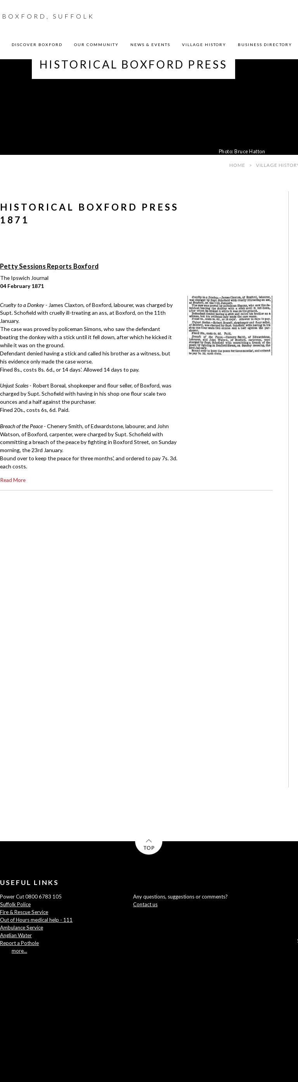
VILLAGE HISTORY (204, 44)
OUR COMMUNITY (96, 44)
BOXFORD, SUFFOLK (48, 16)
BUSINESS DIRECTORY (265, 44)
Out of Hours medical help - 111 (36, 920)
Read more (13, 480)
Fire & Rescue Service (24, 912)
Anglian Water (16, 935)
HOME (237, 165)
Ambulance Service (21, 927)
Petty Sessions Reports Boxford (49, 266)
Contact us (145, 904)
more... (19, 951)
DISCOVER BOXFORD (37, 44)
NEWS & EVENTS (150, 44)
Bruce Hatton (249, 151)
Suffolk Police (15, 904)
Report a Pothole (19, 943)
